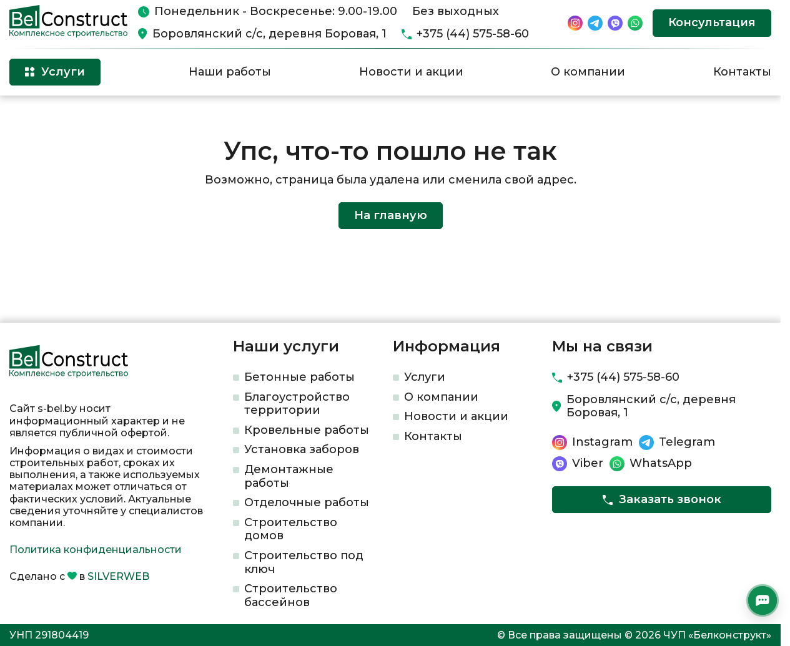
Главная (27, 115)
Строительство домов (290, 529)
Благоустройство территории (297, 404)
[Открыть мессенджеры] (762, 600)
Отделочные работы (306, 502)
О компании (588, 72)
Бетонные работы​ (299, 377)
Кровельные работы (306, 430)
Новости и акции (411, 72)
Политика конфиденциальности (95, 549)
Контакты (742, 72)
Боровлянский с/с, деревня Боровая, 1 (269, 34)
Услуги (424, 377)
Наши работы (230, 72)
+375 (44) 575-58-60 (473, 34)
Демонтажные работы (288, 476)
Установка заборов (301, 449)
